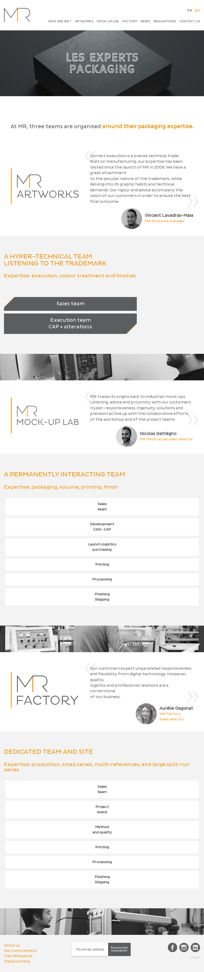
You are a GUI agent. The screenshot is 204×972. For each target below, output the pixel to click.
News (145, 21)
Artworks (84, 21)
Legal (195, 957)
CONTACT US (190, 21)
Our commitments (20, 951)
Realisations (165, 21)
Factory (129, 21)
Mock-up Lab (108, 21)
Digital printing (17, 961)
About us (12, 945)
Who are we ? (59, 21)
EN (197, 10)
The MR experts (18, 956)
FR (189, 10)
